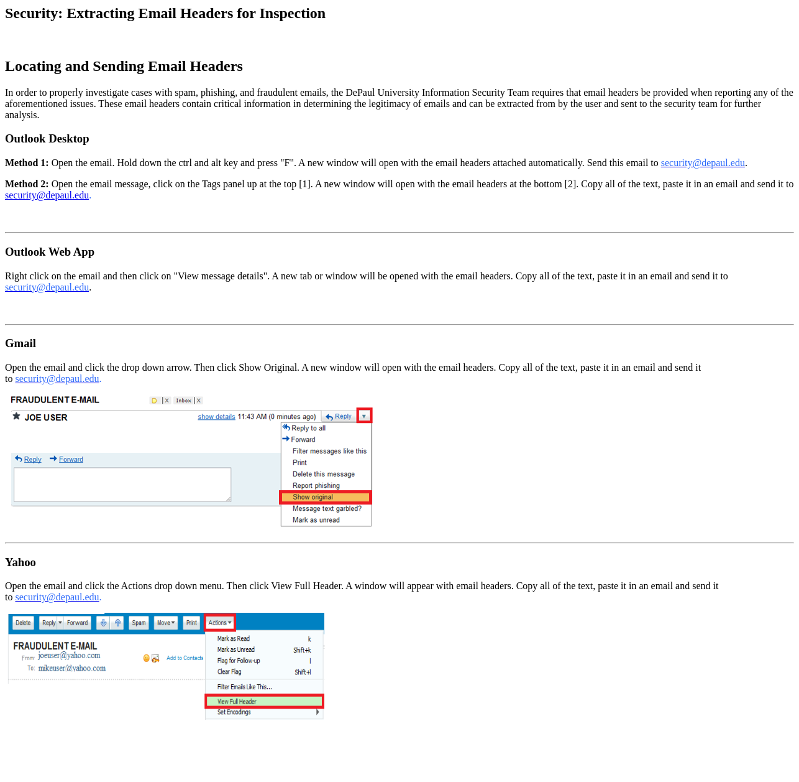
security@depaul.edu (47, 195)
